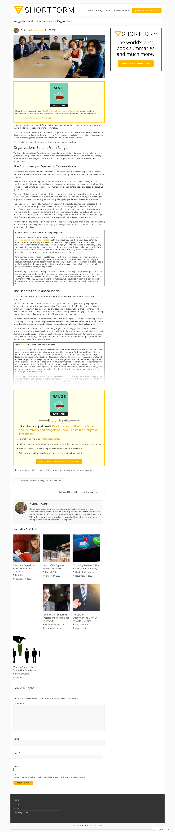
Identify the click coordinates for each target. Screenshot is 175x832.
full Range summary (51, 439)
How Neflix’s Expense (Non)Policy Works (53, 566)
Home (90, 10)
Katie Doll (19, 574)
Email (16, 752)
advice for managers (52, 303)
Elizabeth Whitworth (84, 571)
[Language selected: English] (161, 829)
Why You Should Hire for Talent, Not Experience (25, 668)
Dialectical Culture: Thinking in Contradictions (39, 479)
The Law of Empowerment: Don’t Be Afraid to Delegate (85, 616)
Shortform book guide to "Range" (61, 111)
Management (88, 469)
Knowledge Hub (121, 10)
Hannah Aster (36, 30)
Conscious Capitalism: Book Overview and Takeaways (24, 567)
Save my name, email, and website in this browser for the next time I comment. (49, 776)
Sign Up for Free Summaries (146, 10)
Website (17, 765)
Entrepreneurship (72, 469)
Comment (18, 702)
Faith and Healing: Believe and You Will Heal (80, 491)
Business (59, 469)
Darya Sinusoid (82, 623)
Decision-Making (76, 357)
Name (17, 738)
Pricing (99, 10)
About (108, 10)
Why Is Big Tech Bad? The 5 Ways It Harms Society (86, 566)
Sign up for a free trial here (42, 118)
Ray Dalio (23, 344)
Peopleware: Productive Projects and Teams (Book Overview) (56, 616)
